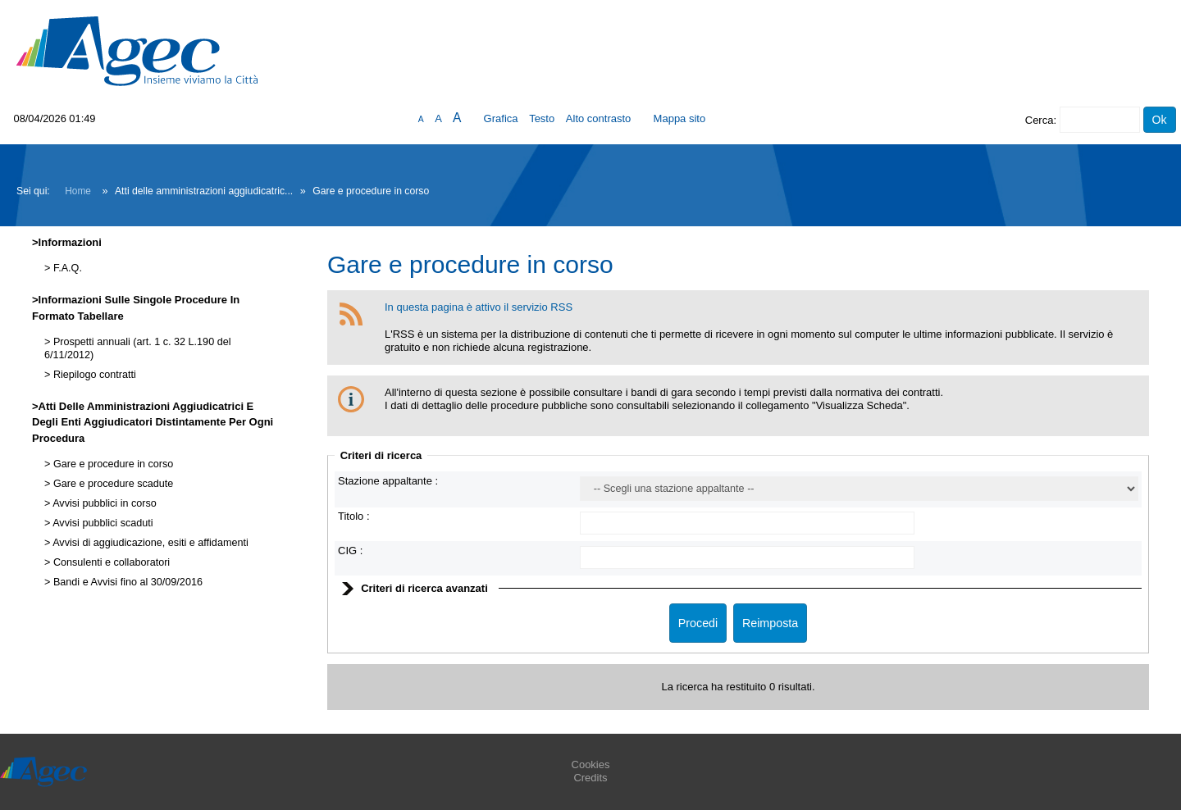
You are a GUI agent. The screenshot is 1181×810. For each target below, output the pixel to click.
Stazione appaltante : (388, 481)
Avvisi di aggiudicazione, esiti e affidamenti (149, 542)
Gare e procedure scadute (111, 483)
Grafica (501, 118)
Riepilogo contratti (92, 374)
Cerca (1039, 120)
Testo (541, 118)
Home (78, 191)
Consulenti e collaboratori (110, 562)
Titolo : (354, 516)
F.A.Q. (66, 268)
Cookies (591, 764)
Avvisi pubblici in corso (103, 503)
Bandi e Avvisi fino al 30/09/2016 (126, 582)
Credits (590, 777)
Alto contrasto (599, 118)
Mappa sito (680, 118)
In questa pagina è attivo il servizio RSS (478, 307)
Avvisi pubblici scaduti (101, 523)
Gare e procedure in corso (111, 464)
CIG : (350, 550)
